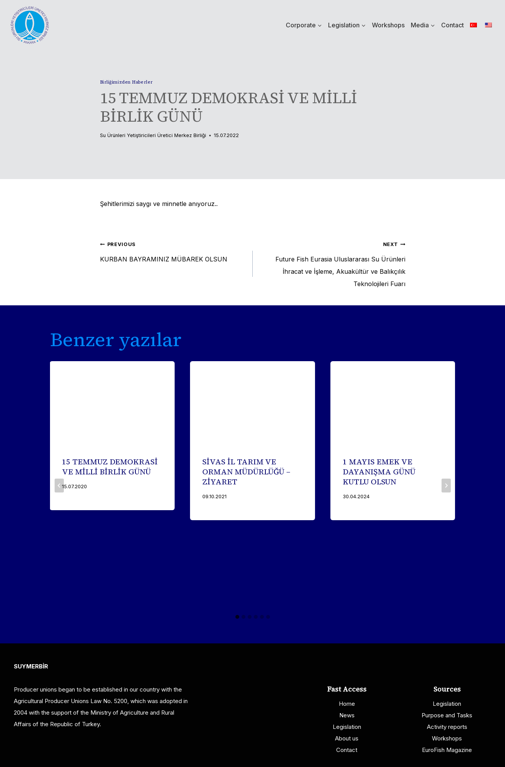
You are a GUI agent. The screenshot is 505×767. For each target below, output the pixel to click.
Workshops (388, 25)
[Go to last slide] (59, 485)
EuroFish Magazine (447, 750)
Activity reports (447, 726)
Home (347, 703)
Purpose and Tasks (447, 715)
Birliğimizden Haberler (126, 82)
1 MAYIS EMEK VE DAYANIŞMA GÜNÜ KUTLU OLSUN (379, 471)
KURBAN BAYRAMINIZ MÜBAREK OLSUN (173, 250)
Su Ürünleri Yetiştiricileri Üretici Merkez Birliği (153, 135)
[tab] (237, 617)
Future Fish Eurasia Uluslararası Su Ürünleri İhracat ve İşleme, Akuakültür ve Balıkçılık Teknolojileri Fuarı (332, 263)
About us (346, 738)
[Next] (446, 485)
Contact (452, 25)
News (347, 715)
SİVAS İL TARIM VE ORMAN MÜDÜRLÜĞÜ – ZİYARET (246, 471)
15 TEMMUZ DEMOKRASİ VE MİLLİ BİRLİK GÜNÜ (110, 466)
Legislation (347, 726)
